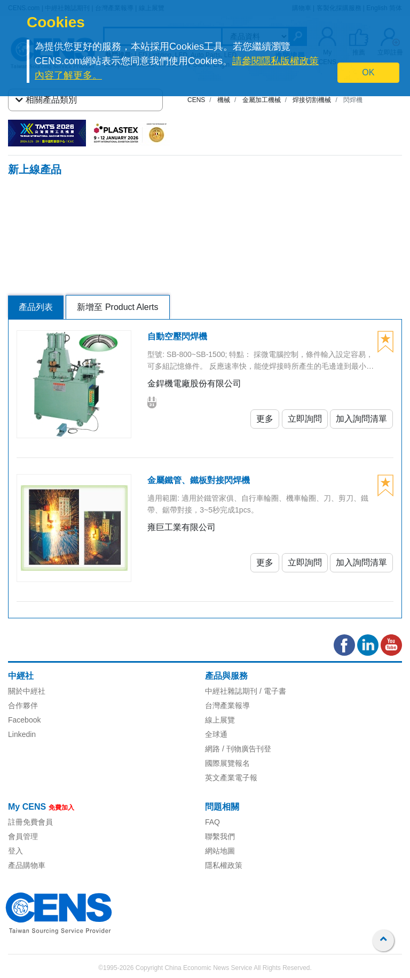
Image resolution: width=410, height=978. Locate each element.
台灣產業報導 (227, 705)
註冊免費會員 (30, 822)
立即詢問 (305, 418)
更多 (264, 418)
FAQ (212, 822)
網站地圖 (220, 851)
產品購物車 (26, 865)
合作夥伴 (23, 705)
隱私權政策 (223, 865)
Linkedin (22, 734)
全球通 (216, 734)
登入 (15, 851)
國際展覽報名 (227, 763)
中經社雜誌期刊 (231, 691)
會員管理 (23, 836)
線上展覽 (220, 720)
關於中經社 (26, 691)
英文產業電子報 (231, 777)
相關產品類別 (46, 100)
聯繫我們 (220, 836)
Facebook (24, 720)
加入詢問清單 (361, 418)
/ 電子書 (271, 691)
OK (368, 72)
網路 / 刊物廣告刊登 (238, 748)
